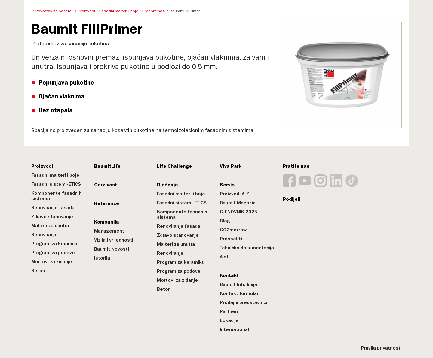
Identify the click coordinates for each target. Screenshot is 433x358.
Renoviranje (44, 235)
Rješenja (167, 185)
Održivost (105, 185)
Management (109, 231)
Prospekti (231, 239)
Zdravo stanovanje (52, 217)
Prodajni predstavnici (243, 302)
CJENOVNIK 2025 (238, 212)
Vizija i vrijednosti (113, 240)
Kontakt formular (239, 293)
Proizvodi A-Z (234, 194)
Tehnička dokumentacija (247, 248)
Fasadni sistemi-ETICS (56, 184)
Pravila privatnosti (381, 348)
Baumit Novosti (111, 249)
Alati (225, 257)
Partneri (229, 311)
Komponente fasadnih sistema (56, 196)
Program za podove (53, 253)
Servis (227, 185)
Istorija (102, 258)
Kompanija (106, 222)
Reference (106, 203)
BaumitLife (107, 166)
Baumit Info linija (238, 284)
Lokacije (229, 320)
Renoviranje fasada (53, 208)
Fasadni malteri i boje (55, 175)
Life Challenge (174, 166)
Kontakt (229, 275)
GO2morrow (233, 230)
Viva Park (230, 166)
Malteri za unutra (50, 226)
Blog (225, 221)
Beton (38, 271)
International (234, 329)
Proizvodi (42, 166)
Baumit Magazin (238, 203)
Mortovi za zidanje (51, 262)
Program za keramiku (55, 244)
